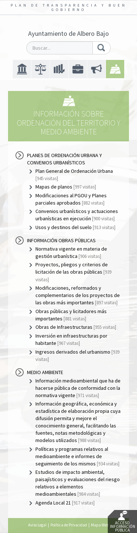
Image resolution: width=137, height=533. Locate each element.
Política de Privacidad (68, 525)
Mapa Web (100, 525)
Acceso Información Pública (122, 522)
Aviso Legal (37, 525)
